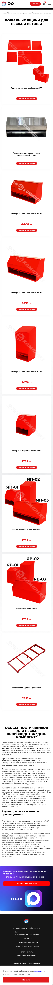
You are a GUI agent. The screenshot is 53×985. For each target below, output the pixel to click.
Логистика (28, 946)
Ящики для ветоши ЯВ (26, 609)
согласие (38, 971)
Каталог (24, 928)
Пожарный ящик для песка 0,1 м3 (26, 451)
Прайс (35, 4)
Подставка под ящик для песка (26, 688)
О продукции (34, 934)
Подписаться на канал (27, 883)
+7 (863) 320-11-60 (19, 963)
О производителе (21, 934)
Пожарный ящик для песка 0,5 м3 (26, 214)
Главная (16, 928)
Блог (23, 952)
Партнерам (28, 938)
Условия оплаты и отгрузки (28, 942)
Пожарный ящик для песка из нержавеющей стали (26, 154)
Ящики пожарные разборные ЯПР (26, 88)
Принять (26, 980)
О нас (15, 932)
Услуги (37, 928)
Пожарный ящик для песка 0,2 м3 (26, 372)
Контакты (29, 952)
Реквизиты (19, 946)
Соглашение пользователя (27, 956)
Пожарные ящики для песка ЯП (26, 530)
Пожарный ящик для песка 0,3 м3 (26, 293)
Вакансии (37, 946)
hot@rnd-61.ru (34, 963)
